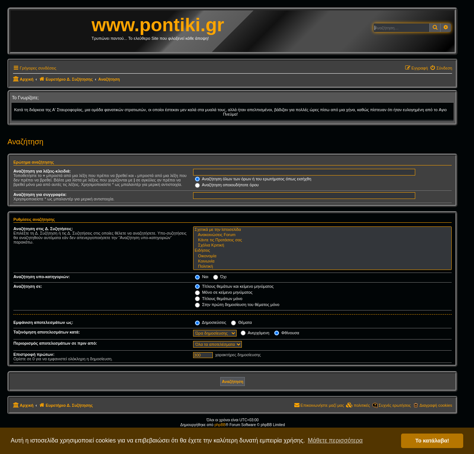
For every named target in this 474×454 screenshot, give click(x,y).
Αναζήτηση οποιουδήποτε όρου (227, 185)
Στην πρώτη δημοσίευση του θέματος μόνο (237, 304)
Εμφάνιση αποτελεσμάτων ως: (43, 322)
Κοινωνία (322, 261)
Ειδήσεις (322, 250)
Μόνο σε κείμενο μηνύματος (224, 292)
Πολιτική (322, 266)
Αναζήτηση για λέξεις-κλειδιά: (42, 171)
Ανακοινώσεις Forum (322, 235)
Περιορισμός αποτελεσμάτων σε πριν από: (55, 343)
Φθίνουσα (286, 333)
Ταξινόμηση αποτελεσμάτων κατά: (46, 332)
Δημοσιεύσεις (210, 322)
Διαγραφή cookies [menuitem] (435, 405)
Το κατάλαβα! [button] (432, 441)
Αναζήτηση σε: (27, 286)
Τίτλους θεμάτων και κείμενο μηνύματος (234, 286)
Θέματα (241, 322)
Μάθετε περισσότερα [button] (335, 440)
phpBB (219, 425)
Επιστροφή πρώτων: (33, 354)
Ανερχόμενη (255, 333)
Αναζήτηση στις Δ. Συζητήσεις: (43, 228)
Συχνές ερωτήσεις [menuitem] (395, 405)
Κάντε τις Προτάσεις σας (322, 240)
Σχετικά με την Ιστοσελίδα (322, 229)
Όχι (220, 276)
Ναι (201, 276)
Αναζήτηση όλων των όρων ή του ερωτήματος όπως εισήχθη (253, 179)
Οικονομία (322, 256)
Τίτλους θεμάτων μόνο (218, 298)
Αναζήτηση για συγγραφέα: (40, 194)
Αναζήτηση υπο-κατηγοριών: (41, 276)
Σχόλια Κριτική (322, 245)
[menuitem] (441, 68)
